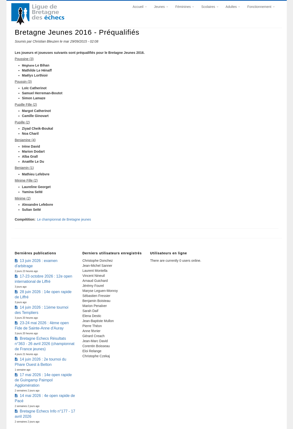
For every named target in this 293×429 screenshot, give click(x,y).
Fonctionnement (261, 7)
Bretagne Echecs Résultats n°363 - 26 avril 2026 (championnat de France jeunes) (45, 343)
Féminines (184, 7)
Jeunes (161, 7)
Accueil (140, 7)
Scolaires (209, 7)
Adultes (233, 7)
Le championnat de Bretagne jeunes (64, 219)
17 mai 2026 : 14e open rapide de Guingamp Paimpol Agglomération (43, 380)
